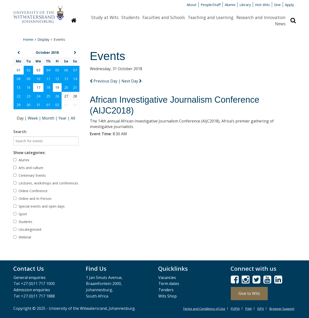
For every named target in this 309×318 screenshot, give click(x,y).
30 (28, 104)
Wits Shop (167, 296)
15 (19, 87)
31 (38, 104)
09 (28, 78)
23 (28, 96)
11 (48, 78)
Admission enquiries (32, 289)
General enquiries (30, 277)
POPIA (235, 308)
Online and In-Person (32, 198)
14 (75, 78)
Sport (20, 214)
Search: (20, 131)
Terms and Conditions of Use (204, 308)
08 (19, 78)
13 (66, 78)
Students (130, 17)
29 (19, 104)
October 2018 (47, 52)
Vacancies (167, 277)
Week (33, 118)
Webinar (22, 237)
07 (75, 70)
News (280, 24)
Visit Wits (262, 4)
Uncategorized (27, 229)
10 (38, 78)
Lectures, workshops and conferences (45, 183)
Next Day (131, 81)
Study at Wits (105, 17)
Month (48, 118)
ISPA (260, 308)
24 (38, 96)
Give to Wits (249, 293)
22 (19, 96)
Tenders (166, 289)
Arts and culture (28, 167)
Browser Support (281, 308)
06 (66, 70)
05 (57, 70)
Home (28, 39)
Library (245, 4)
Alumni (230, 4)
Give (277, 4)
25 (48, 96)
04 (48, 70)
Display (43, 39)
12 (57, 78)
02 (28, 70)
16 (28, 87)
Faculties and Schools (163, 17)
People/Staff (211, 4)
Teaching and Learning (210, 17)
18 (48, 87)
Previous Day (104, 81)
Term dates (168, 283)
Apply (289, 4)
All (73, 118)
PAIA (248, 308)
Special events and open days (39, 206)
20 (66, 87)
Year (63, 118)
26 (57, 96)
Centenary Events (29, 175)
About (192, 4)
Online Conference (30, 191)
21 (75, 87)
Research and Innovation (261, 17)
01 (48, 104)
